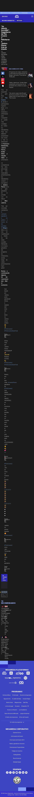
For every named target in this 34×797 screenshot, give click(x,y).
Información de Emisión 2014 (17, 740)
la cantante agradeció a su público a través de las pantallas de (4, 220)
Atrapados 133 (25, 706)
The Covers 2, (4, 100)
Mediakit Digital (17, 762)
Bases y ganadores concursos (17, 743)
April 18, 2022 (5, 336)
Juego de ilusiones (24, 713)
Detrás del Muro (7, 695)
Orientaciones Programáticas (17, 747)
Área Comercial (17, 758)
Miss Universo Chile (5, 13)
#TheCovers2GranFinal (11, 331)
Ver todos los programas (17, 722)
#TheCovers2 (8, 329)
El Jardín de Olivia (16, 13)
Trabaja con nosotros (17, 751)
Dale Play (25, 702)
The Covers (3, 595)
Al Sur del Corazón (24, 717)
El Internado (25, 13)
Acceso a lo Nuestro (12, 709)
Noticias (19, 20)
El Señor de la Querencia (11, 717)
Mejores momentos (8, 20)
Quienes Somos (17, 732)
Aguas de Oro (7, 698)
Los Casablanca (23, 709)
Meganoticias (18, 702)
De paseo (17, 706)
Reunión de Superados (25, 695)
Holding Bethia (17, 754)
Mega (4, 228)
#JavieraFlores (12, 382)
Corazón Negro (26, 698)
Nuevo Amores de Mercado (11, 713)
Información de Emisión (17, 736)
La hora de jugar (9, 706)
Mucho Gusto (9, 702)
